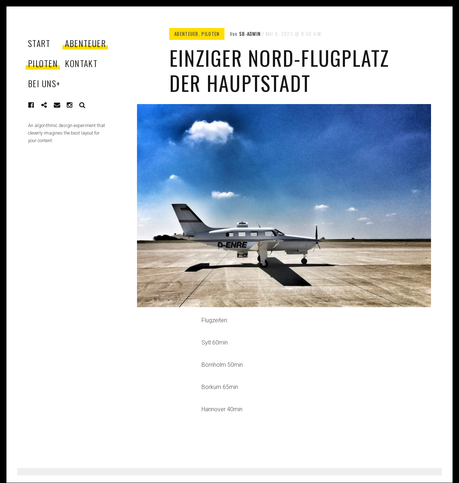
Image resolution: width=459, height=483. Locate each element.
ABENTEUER (85, 43)
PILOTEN (43, 63)
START (39, 43)
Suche (82, 105)
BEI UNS (44, 83)
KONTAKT (81, 63)
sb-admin (250, 33)
